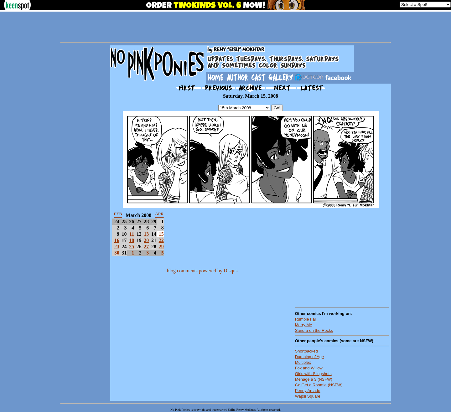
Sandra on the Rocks (314, 330)
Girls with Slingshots (313, 373)
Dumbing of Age (309, 356)
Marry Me (303, 324)
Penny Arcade (307, 390)
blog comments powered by (202, 270)
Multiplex (303, 362)
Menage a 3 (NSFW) (313, 379)
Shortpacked (306, 351)
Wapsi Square (307, 396)
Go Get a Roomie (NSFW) (319, 385)
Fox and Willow (309, 368)
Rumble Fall (306, 319)
